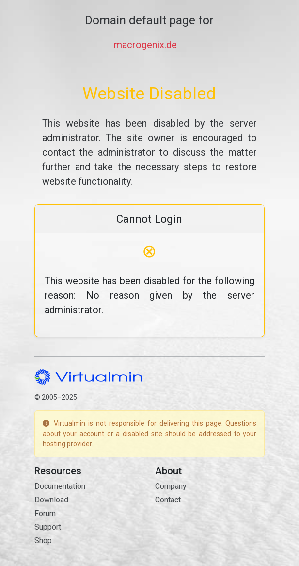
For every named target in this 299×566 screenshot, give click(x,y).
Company (171, 486)
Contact (168, 499)
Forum (45, 513)
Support (47, 527)
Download (51, 499)
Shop (43, 540)
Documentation (59, 486)
